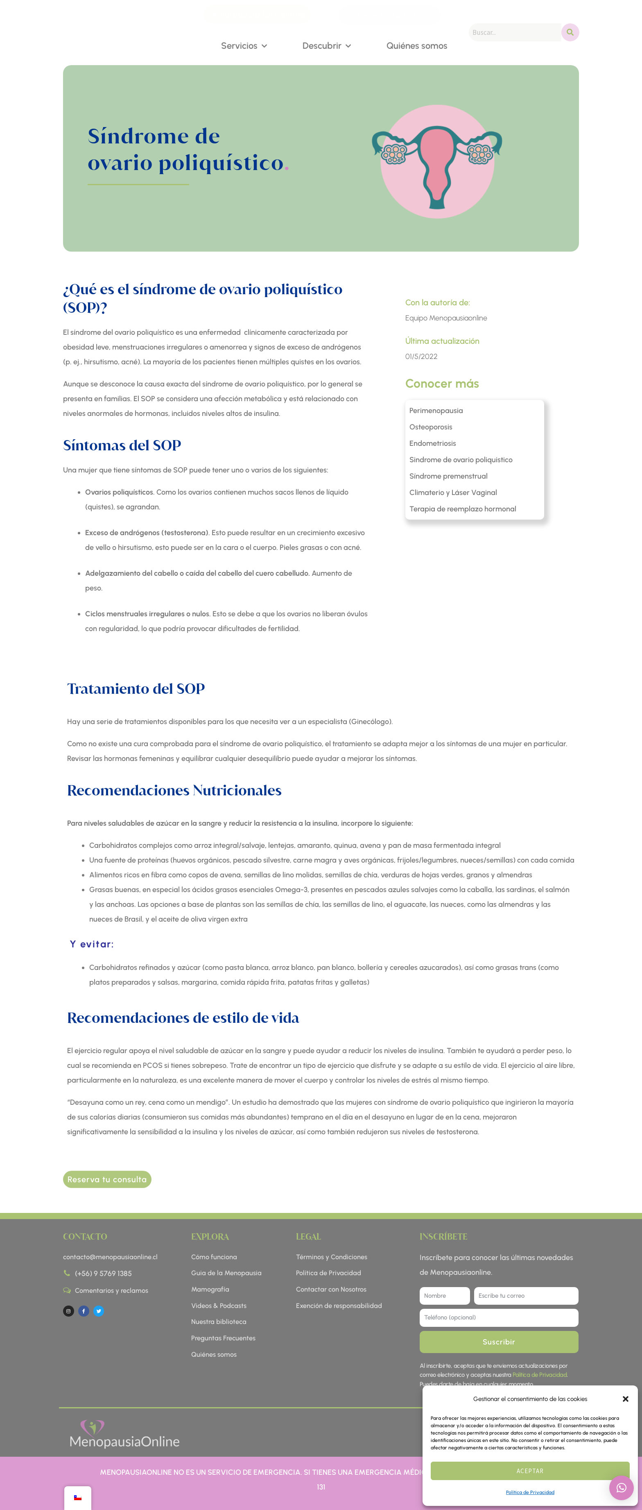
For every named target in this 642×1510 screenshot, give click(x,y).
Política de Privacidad (530, 1492)
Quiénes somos (417, 44)
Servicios (244, 45)
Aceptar (530, 1471)
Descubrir (327, 45)
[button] (626, 1399)
